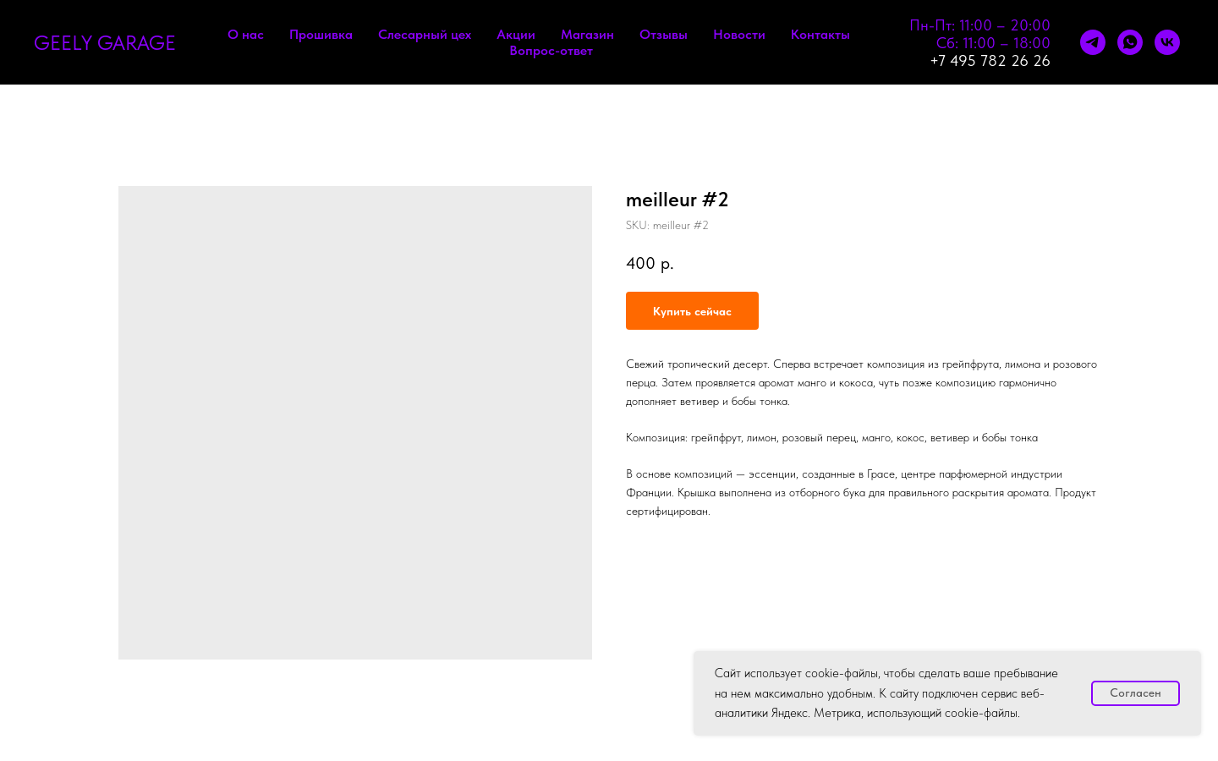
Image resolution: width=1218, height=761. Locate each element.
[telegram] (1093, 42)
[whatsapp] (1130, 42)
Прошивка (321, 34)
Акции (516, 34)
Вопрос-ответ (551, 50)
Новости (739, 34)
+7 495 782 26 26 (990, 60)
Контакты (820, 34)
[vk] (1167, 42)
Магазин (587, 34)
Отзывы (663, 34)
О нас (246, 34)
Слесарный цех (424, 34)
